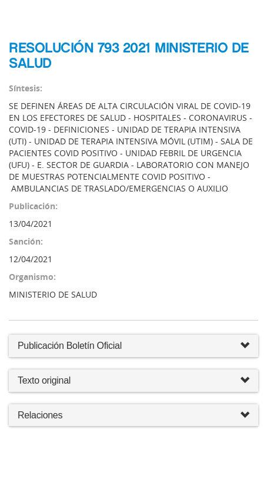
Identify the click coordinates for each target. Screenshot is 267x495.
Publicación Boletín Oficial (70, 346)
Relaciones (133, 415)
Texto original (44, 380)
